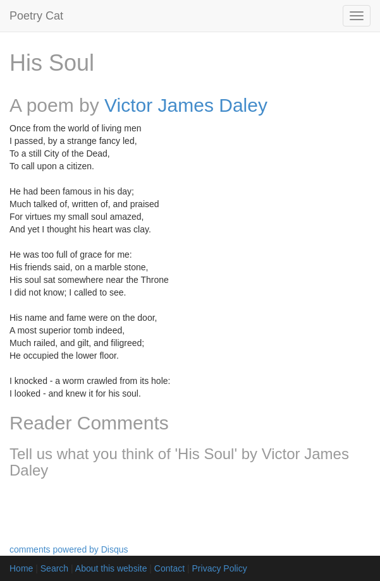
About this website (111, 568)
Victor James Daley (185, 105)
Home (21, 568)
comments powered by (68, 549)
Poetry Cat (36, 15)
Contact (169, 568)
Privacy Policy (219, 568)
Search (54, 568)
